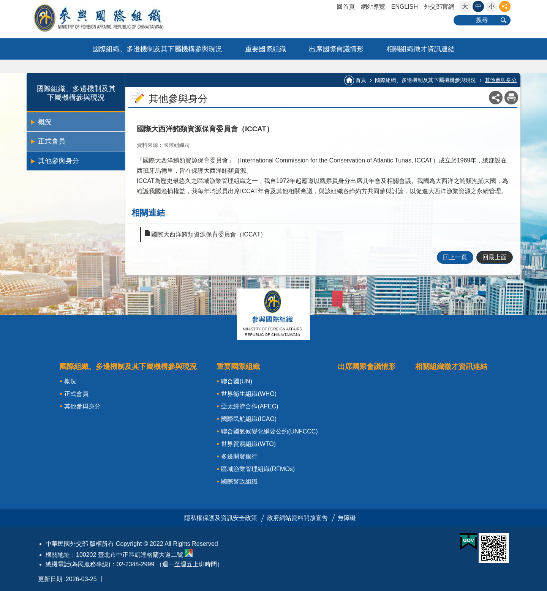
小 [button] (492, 6)
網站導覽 (373, 6)
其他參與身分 (58, 161)
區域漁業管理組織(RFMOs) (258, 469)
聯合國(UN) (236, 381)
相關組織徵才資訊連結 (420, 49)
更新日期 (50, 579)
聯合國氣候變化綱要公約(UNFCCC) (269, 431)
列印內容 (511, 97)
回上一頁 (455, 257)
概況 (45, 122)
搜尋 (482, 20)
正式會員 (51, 141)
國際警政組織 (239, 481)
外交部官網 (439, 6)
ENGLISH (404, 6)
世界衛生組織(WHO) (249, 394)
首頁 (361, 80)
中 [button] (478, 6)
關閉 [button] (505, 6)
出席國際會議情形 (336, 49)
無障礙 (347, 518)
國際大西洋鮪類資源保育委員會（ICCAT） (208, 234)
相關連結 (148, 212)
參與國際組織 (114, 17)
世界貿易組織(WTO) (248, 444)
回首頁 (346, 6)
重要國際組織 (265, 49)
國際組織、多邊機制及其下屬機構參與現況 (157, 49)
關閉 (273, 313)
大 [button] (465, 6)
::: (2, 3)
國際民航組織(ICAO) (249, 419)
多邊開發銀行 (239, 456)
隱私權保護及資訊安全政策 (220, 518)
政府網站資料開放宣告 (297, 518)
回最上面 (494, 257)
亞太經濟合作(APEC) (249, 406)
